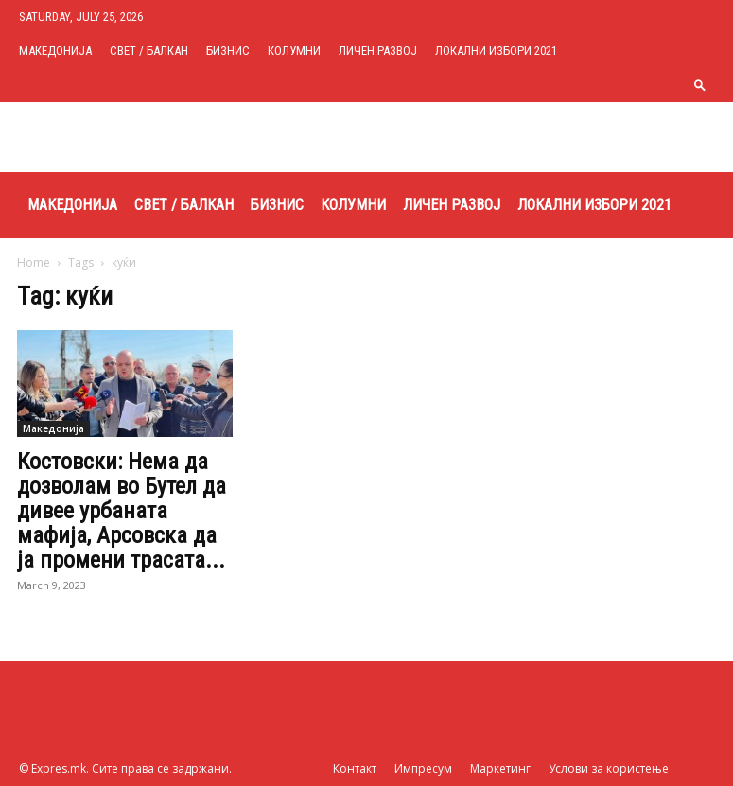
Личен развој (378, 51)
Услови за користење (609, 768)
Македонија (55, 51)
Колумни (294, 51)
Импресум (423, 768)
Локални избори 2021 (496, 51)
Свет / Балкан (149, 51)
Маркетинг (500, 768)
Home (33, 262)
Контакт (354, 768)
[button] (700, 85)
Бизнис (228, 51)
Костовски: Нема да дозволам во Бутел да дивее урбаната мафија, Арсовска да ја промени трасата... (121, 510)
